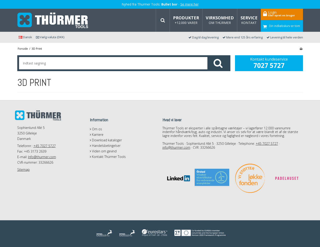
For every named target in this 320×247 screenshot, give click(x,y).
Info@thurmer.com (42, 157)
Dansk (25, 37)
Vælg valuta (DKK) (50, 37)
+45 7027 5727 (44, 146)
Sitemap (23, 169)
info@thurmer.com (176, 147)
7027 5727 (269, 65)
